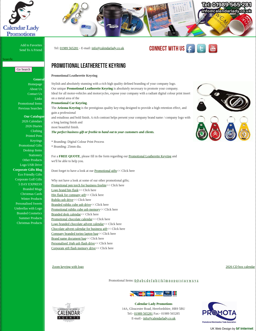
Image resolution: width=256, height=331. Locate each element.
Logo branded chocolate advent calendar (77, 224)
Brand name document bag (68, 238)
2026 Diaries (33, 126)
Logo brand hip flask (64, 190)
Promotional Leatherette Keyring (150, 156)
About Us (36, 89)
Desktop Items (32, 150)
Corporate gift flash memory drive (73, 248)
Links (38, 99)
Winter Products (31, 199)
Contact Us (34, 94)
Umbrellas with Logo (28, 208)
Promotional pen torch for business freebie (78, 185)
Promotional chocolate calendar (71, 219)
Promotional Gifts (30, 145)
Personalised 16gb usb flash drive (73, 243)
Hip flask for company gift (68, 195)
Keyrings (36, 141)
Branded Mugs (32, 189)
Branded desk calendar (66, 214)
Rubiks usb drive (62, 200)
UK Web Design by (231, 328)
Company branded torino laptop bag (74, 234)
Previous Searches (30, 108)
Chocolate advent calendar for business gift (79, 229)
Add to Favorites (31, 45)
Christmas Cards (31, 194)
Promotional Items (30, 103)
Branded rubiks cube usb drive (71, 205)
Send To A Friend (30, 50)
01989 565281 (69, 48)
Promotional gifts (105, 171)
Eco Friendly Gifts (30, 174)
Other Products (32, 160)
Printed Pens (34, 136)
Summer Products (30, 218)
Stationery (35, 155)
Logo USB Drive (31, 165)
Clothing (36, 131)
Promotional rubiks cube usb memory (75, 209)
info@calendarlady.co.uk (108, 48)
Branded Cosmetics (29, 213)
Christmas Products (29, 223)
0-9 (136, 280)
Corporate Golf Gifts (28, 179)
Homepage (35, 84)
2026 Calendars (32, 121)
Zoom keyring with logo (68, 267)
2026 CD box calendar (240, 267)
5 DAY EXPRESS (30, 184)
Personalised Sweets (29, 203)
